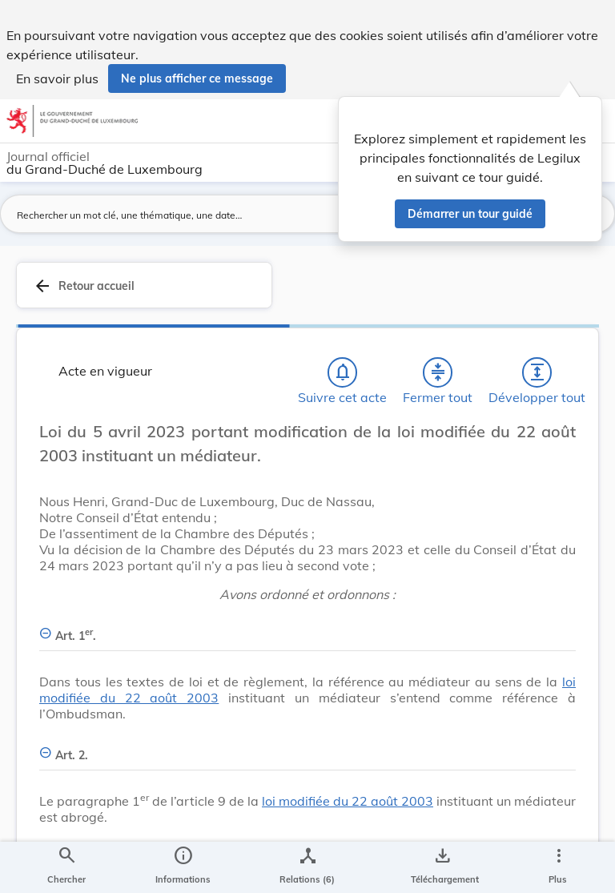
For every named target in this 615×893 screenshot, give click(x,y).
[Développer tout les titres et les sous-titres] (537, 372)
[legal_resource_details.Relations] (307, 867)
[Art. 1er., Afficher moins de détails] (307, 626)
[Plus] (558, 867)
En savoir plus (57, 78)
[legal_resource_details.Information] (183, 867)
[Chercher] (66, 867)
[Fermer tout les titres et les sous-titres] (438, 372)
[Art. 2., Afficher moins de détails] (307, 746)
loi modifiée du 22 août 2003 (347, 801)
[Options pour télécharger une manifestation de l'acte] (441, 867)
